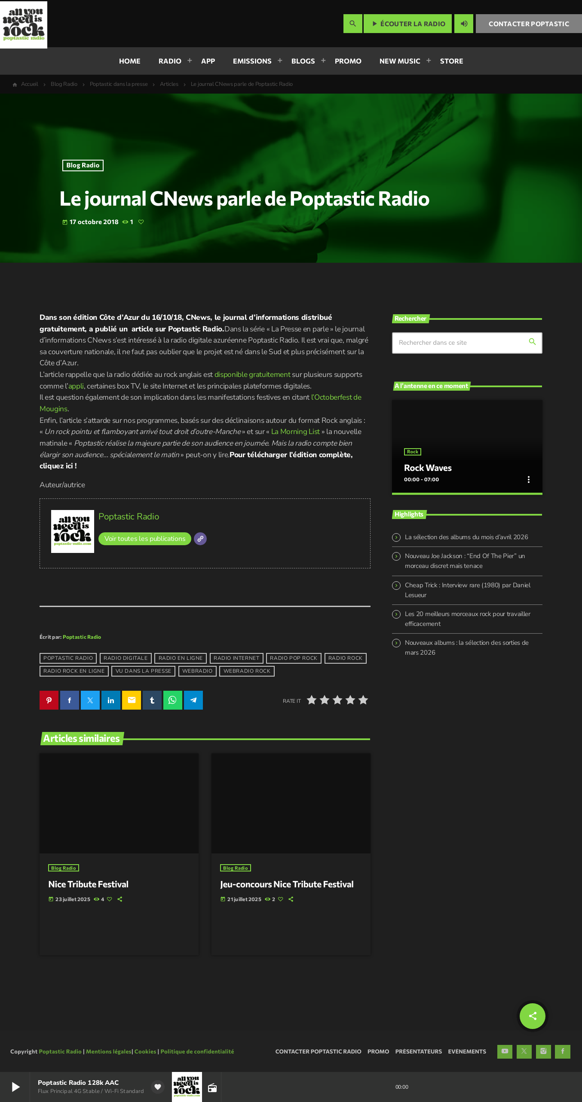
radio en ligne (181, 658)
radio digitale (125, 658)
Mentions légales (109, 1050)
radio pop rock (293, 658)
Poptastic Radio (128, 516)
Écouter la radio (407, 23)
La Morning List (295, 432)
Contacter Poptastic (529, 23)
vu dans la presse (144, 671)
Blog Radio (83, 165)
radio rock (345, 658)
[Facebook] (562, 1050)
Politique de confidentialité (197, 1050)
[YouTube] (505, 1050)
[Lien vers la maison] (23, 23)
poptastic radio (68, 658)
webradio (197, 671)
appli (76, 386)
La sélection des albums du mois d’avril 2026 (466, 533)
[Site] (200, 538)
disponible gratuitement (252, 374)
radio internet (236, 658)
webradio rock (247, 671)
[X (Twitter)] (524, 1050)
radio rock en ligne (73, 671)
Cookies (145, 1050)
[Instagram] (543, 1050)
